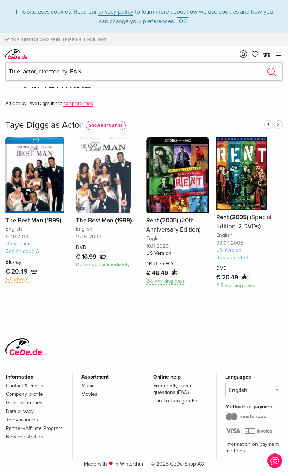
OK (183, 21)
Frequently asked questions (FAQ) (173, 389)
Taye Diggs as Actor (44, 125)
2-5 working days (165, 281)
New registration (24, 437)
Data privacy (20, 411)
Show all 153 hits (105, 125)
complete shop (78, 103)
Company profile (24, 394)
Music (88, 386)
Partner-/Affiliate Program (34, 428)
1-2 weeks (16, 279)
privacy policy (115, 11)
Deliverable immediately (103, 264)
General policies (24, 402)
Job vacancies (22, 420)
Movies (89, 394)
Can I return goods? (175, 401)
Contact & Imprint (25, 386)
